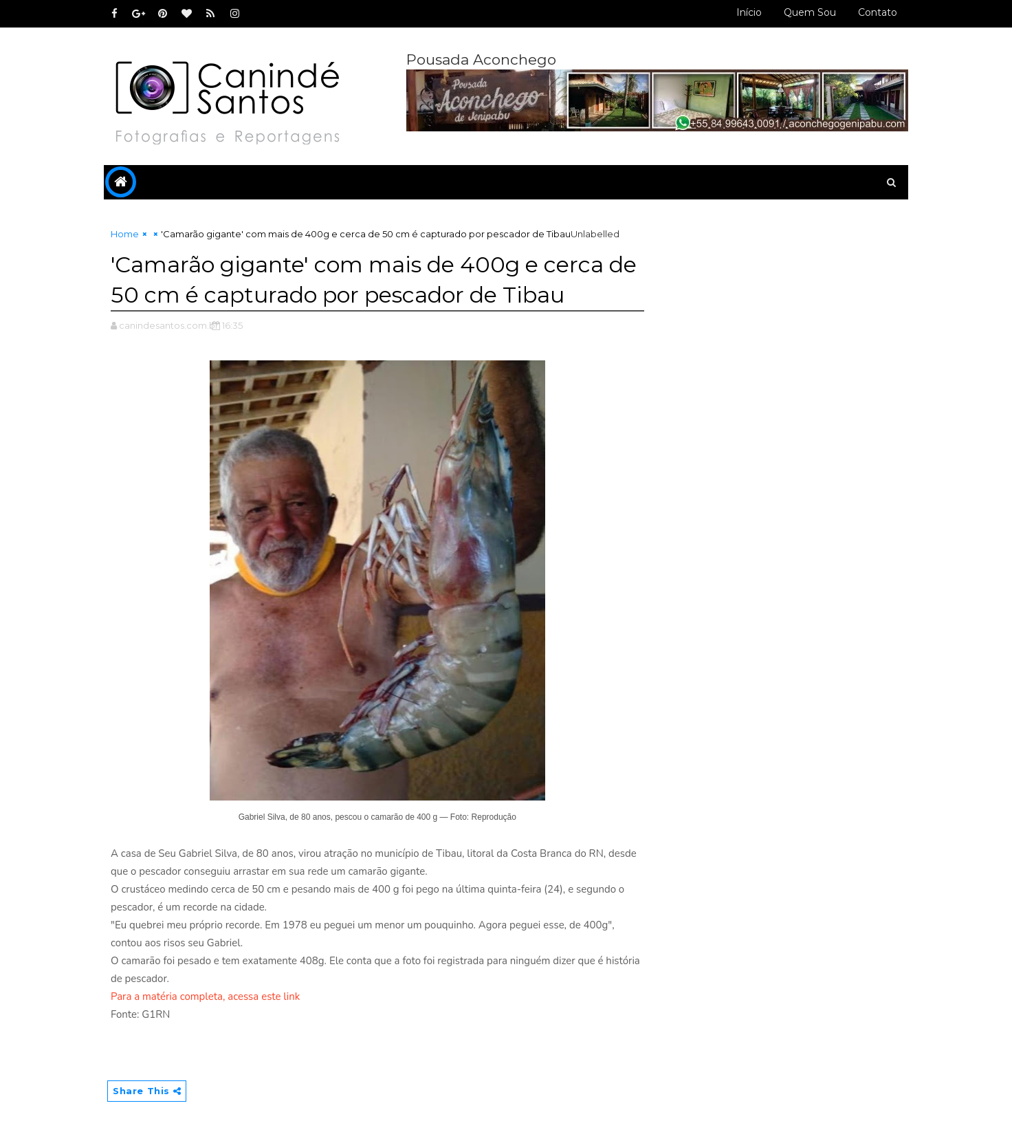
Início (749, 12)
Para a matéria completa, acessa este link (205, 996)
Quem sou (810, 12)
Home (125, 233)
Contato (877, 12)
